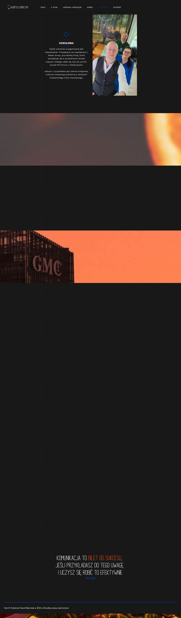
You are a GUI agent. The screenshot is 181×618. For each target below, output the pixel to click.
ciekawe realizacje (72, 7)
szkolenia (103, 7)
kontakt (117, 7)
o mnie (54, 7)
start (43, 7)
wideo (90, 7)
